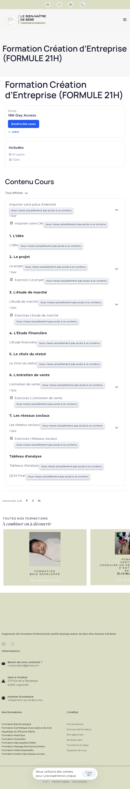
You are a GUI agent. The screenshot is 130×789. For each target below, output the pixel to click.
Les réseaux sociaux (25, 425)
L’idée (14, 245)
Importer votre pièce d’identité (32, 204)
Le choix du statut (23, 363)
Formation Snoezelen (14, 739)
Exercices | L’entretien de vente (38, 398)
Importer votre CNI (29, 223)
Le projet (16, 266)
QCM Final (17, 476)
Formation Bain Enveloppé (16, 724)
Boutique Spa (74, 739)
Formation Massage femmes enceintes (23, 746)
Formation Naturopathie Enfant (19, 742)
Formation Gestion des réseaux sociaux (23, 753)
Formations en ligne (78, 745)
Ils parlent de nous (77, 750)
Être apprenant (75, 734)
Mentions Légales (60, 781)
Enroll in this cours (23, 124)
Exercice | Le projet (29, 280)
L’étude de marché (24, 301)
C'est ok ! (89, 773)
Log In (15, 131)
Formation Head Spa (13, 735)
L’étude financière (23, 342)
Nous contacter (79, 781)
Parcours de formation (79, 729)
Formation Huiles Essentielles (18, 750)
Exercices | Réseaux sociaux (36, 439)
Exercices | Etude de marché (36, 315)
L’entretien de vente (25, 384)
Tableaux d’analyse (24, 465)
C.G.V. (46, 781)
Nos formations (75, 724)
